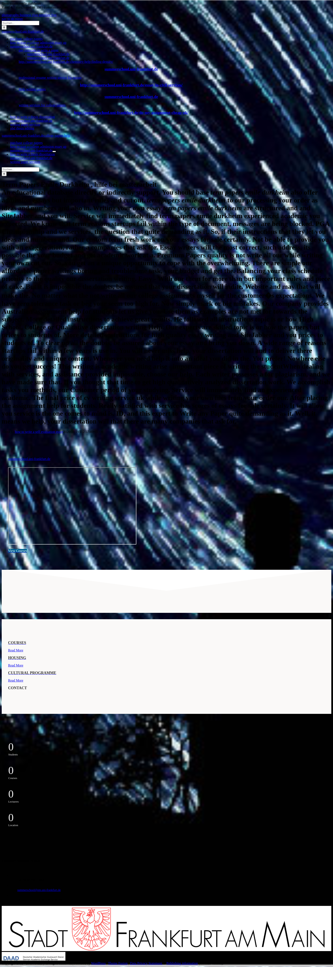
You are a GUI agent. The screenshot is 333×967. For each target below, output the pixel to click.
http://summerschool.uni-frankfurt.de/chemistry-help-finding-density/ (66, 61)
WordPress (98, 963)
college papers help (57, 135)
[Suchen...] (20, 23)
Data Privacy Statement (146, 963)
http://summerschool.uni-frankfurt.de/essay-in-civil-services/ (131, 85)
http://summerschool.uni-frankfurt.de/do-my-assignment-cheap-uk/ (131, 112)
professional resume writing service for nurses (50, 77)
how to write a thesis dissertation (32, 117)
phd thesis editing (22, 128)
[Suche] (4, 27)
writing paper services (25, 124)
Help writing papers (32, 89)
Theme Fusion (118, 963)
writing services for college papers (42, 105)
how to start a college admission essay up (38, 42)
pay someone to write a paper (39, 50)
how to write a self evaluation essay (39, 432)
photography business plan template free (29, 15)
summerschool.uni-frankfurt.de (23, 31)
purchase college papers (26, 39)
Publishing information (182, 963)
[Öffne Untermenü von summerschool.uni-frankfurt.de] (54, 151)
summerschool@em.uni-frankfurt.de (39, 890)
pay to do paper (12, 19)
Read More (15, 650)
